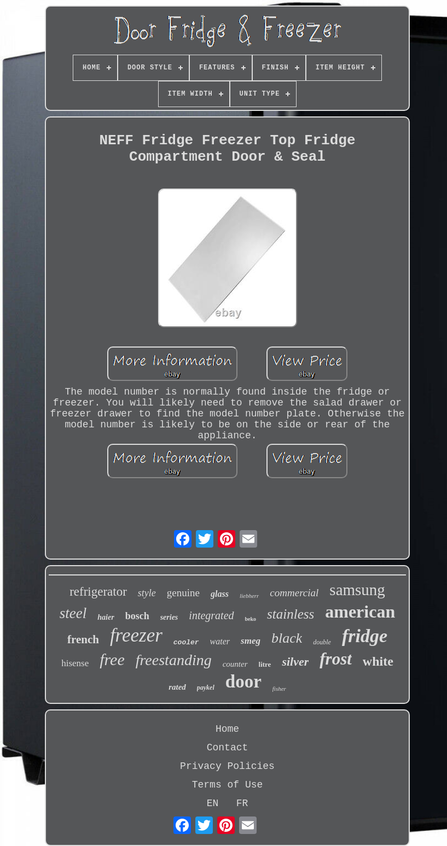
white (378, 661)
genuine (183, 592)
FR (242, 803)
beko (251, 619)
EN (213, 803)
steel (73, 613)
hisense (75, 663)
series (169, 617)
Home (227, 729)
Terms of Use (227, 784)
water (220, 641)
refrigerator (98, 591)
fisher (279, 688)
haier (105, 617)
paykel (205, 687)
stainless (290, 614)
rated (177, 687)
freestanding (174, 659)
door (243, 681)
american (360, 611)
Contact (227, 747)
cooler (186, 642)
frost (336, 658)
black (286, 638)
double (322, 642)
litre (265, 664)
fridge (364, 636)
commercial (294, 592)
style (147, 593)
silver (295, 661)
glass (220, 593)
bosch (137, 615)
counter (235, 664)
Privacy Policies (227, 766)
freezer (136, 635)
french (83, 639)
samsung (357, 589)
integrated (211, 615)
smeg (250, 641)
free (112, 659)
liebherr (249, 595)
